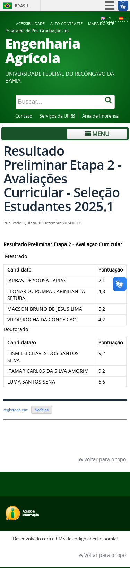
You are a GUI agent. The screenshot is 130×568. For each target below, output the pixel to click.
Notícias (42, 410)
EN (108, 18)
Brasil (22, 6)
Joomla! (110, 539)
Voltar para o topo (102, 459)
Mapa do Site (101, 23)
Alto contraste (66, 23)
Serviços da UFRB (57, 116)
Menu (97, 134)
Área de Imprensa (100, 116)
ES (126, 18)
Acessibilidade (30, 23)
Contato (23, 116)
